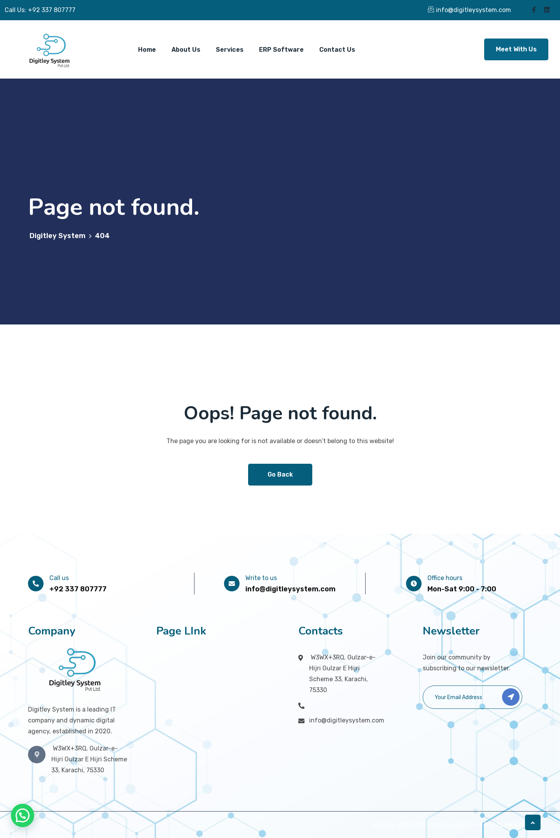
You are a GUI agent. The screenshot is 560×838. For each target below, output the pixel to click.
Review (175, 733)
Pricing (175, 718)
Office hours (444, 578)
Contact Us (337, 49)
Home (147, 49)
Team (172, 703)
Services (229, 49)
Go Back (280, 474)
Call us (59, 578)
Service (176, 672)
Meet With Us (516, 49)
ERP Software (281, 49)
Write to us (261, 578)
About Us (186, 49)
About (174, 687)
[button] (22, 815)
